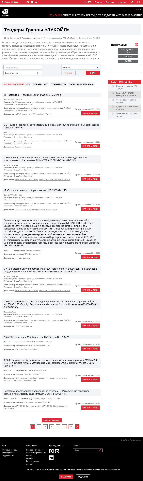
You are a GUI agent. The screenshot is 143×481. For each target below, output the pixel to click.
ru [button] (139, 2)
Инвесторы (78, 15)
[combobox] (80, 67)
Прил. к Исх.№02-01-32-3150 (26, 180)
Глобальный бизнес (12, 2)
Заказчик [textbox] (67, 67)
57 (71, 426)
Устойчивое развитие (129, 15)
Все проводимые (17, 84)
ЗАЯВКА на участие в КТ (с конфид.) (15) (31, 114)
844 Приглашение (22, 258)
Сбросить (68, 73)
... (64, 426)
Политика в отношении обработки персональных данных (36, 450)
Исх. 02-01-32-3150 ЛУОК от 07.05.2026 (54, 180)
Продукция (108, 15)
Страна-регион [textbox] (11, 73)
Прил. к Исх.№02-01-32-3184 (26, 291)
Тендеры (98, 2)
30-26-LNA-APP (33, 349)
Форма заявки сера (23, 147)
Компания (55, 15)
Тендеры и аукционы (31, 38)
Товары (40, 84)
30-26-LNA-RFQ (21, 349)
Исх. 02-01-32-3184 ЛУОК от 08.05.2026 (54, 291)
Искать (92, 73)
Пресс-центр (93, 15)
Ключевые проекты (9, 447)
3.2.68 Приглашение (23, 378)
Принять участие (90, 113)
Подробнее (83, 476)
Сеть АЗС (87, 2)
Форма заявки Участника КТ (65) (28, 209)
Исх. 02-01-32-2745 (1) (24, 326)
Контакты (122, 2)
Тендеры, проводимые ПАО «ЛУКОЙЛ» (59, 38)
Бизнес (67, 15)
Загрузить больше (51, 420)
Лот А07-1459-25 (45, 406)
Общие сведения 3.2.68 (26, 380)
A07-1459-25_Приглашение (26, 406)
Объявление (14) (49, 209)
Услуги (58, 84)
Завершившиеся (81, 84)
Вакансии (110, 2)
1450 (51, 114)
